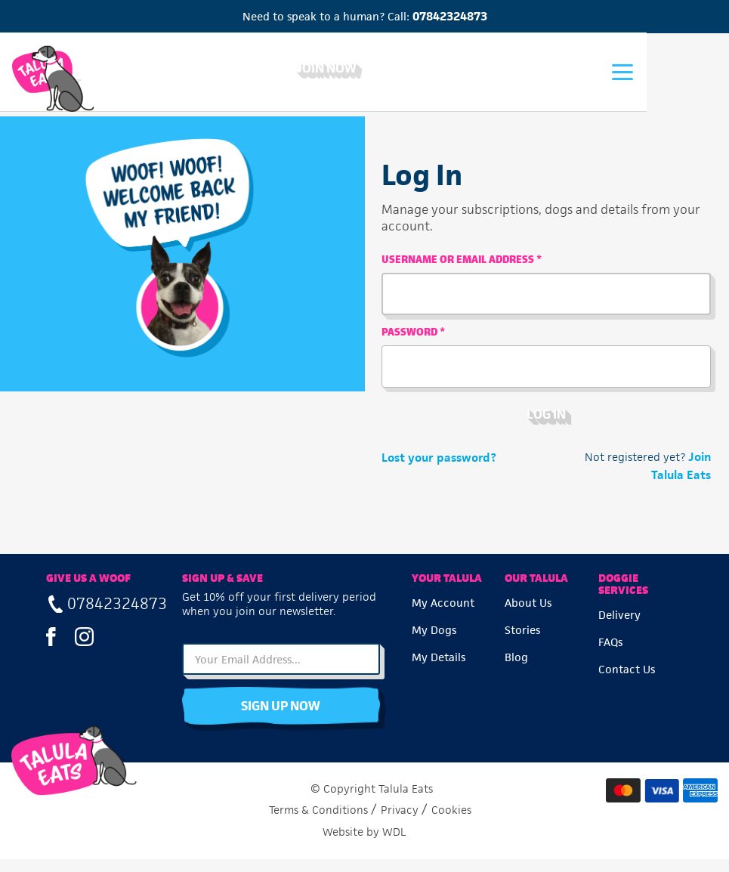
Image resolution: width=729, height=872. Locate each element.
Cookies (451, 822)
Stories (523, 641)
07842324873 (449, 16)
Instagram (84, 648)
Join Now (365, 69)
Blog (517, 668)
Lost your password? (440, 464)
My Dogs (434, 641)
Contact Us (626, 680)
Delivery (619, 626)
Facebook (51, 648)
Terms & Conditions (318, 822)
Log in (547, 420)
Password (414, 338)
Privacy (400, 822)
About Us (528, 614)
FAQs (610, 653)
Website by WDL (364, 844)
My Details (438, 668)
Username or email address (463, 265)
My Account (443, 614)
